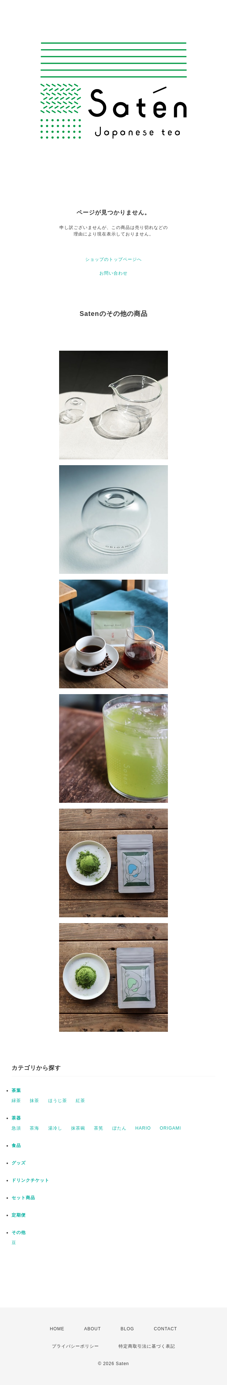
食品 (16, 1145)
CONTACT (165, 1328)
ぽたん (119, 1128)
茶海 (34, 1128)
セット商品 (23, 1197)
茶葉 (16, 1090)
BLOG (127, 1328)
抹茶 (34, 1100)
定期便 (19, 1215)
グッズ (19, 1162)
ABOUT (92, 1328)
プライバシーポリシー (75, 1346)
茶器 (16, 1118)
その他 (19, 1232)
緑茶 (16, 1100)
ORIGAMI (170, 1128)
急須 (16, 1128)
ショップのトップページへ (113, 259)
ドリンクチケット (30, 1180)
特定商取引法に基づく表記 (147, 1346)
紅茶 (80, 1100)
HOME (57, 1328)
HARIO (143, 1128)
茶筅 (98, 1128)
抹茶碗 (78, 1128)
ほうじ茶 (57, 1100)
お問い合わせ (113, 273)
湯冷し (55, 1128)
